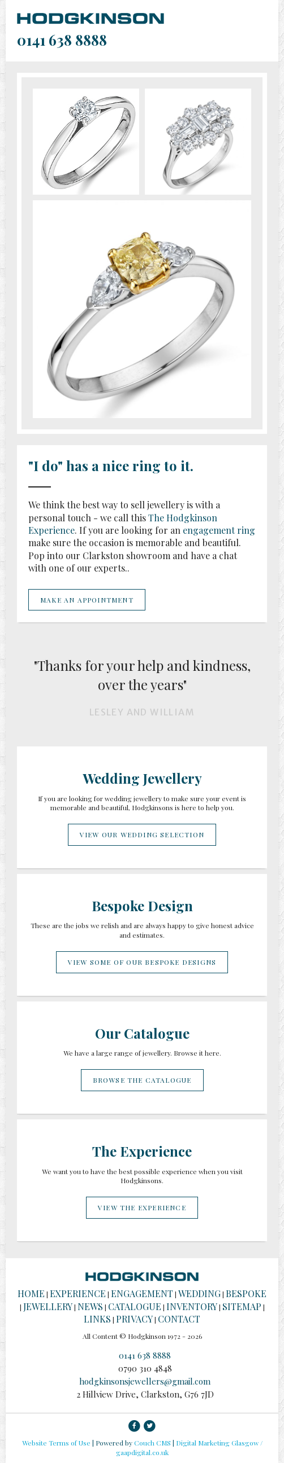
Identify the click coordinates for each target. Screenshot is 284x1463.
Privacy (134, 1319)
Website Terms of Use (56, 1442)
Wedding (199, 1293)
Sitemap (241, 1306)
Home (31, 1293)
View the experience (142, 1207)
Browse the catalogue (142, 1079)
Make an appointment (87, 599)
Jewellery (47, 1306)
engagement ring (219, 530)
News (90, 1306)
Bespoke (246, 1293)
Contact (179, 1319)
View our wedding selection (142, 834)
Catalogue (134, 1306)
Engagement (142, 1293)
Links (97, 1319)
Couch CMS (152, 1442)
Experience (78, 1293)
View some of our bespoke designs (142, 961)
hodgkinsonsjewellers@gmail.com (144, 1381)
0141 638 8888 (62, 39)
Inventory (191, 1306)
